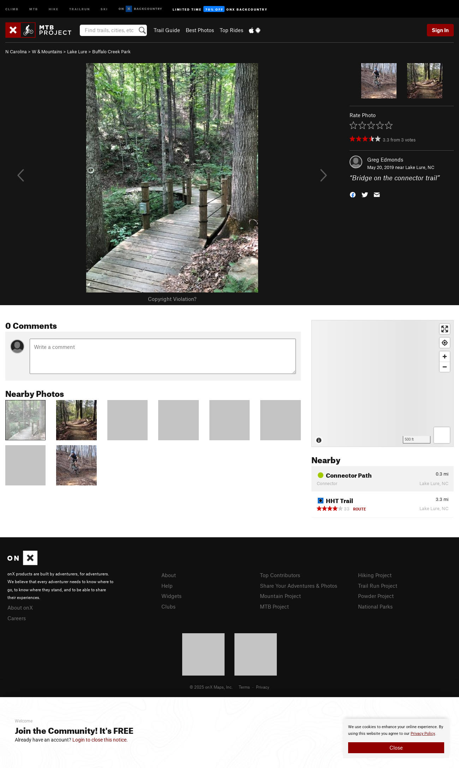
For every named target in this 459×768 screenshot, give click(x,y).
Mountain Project (280, 596)
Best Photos (200, 30)
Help (167, 585)
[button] (353, 194)
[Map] (382, 383)
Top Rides (231, 30)
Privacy (262, 686)
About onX (20, 607)
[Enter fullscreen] (445, 329)
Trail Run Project (377, 585)
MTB (33, 8)
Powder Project (376, 596)
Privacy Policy (423, 733)
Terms (244, 686)
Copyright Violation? (172, 299)
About (168, 575)
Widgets (171, 596)
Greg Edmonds (385, 159)
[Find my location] (445, 343)
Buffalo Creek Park (111, 51)
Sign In (440, 30)
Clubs (168, 606)
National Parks (375, 606)
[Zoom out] (445, 367)
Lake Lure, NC (419, 167)
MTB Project (274, 606)
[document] (396, 738)
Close (396, 747)
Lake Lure (77, 51)
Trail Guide (167, 30)
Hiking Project (375, 575)
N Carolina (16, 51)
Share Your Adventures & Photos (298, 585)
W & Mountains (47, 51)
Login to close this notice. (100, 740)
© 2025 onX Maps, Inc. (211, 686)
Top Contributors (280, 575)
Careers (16, 618)
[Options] (442, 435)
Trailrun (79, 8)
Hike (54, 8)
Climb (12, 8)
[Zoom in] (445, 356)
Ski (104, 8)
